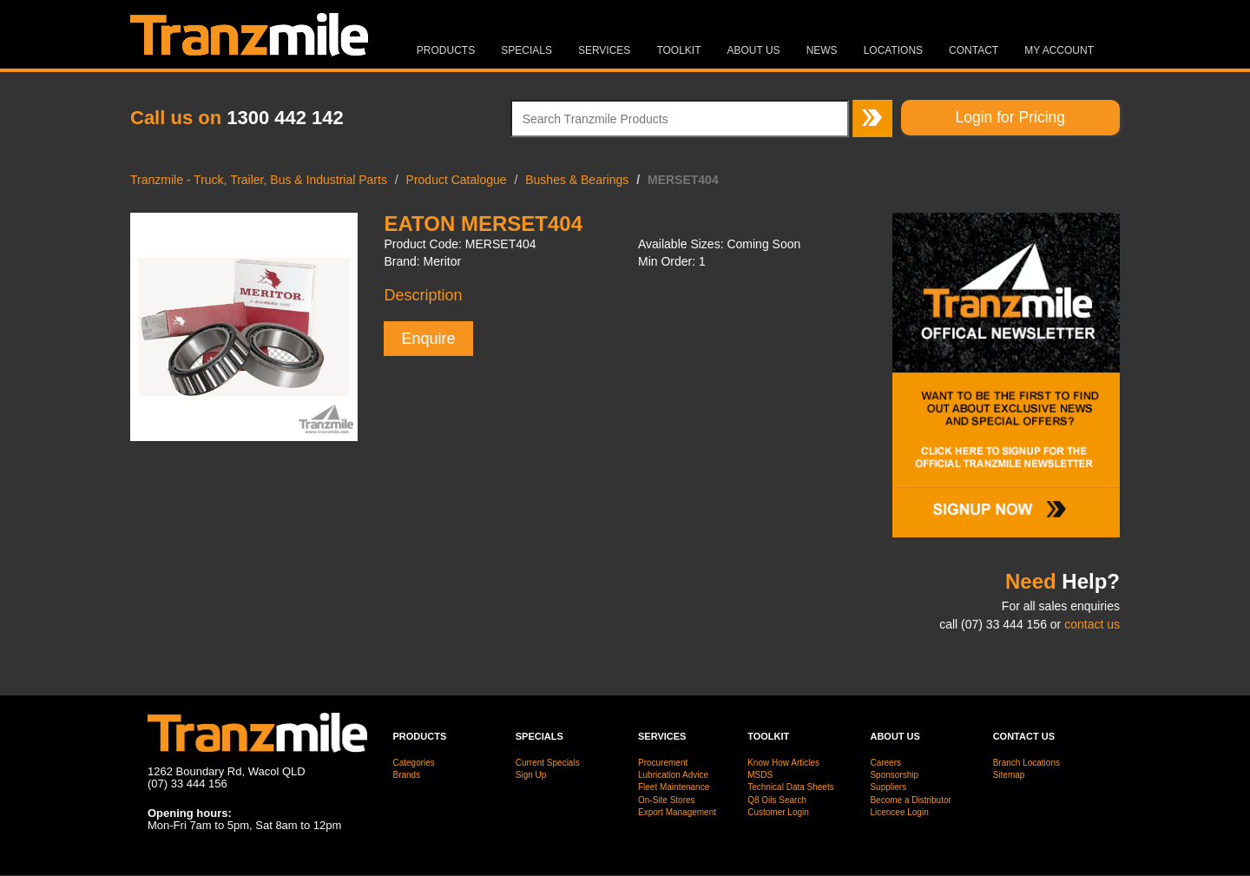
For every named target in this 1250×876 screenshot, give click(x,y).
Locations (893, 50)
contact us (1092, 624)
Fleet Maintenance (673, 787)
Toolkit (678, 50)
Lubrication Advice (673, 775)
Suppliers (888, 787)
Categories (414, 762)
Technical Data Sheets (790, 787)
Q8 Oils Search (776, 800)
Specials (526, 50)
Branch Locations (1026, 762)
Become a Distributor (910, 800)
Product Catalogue (456, 180)
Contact (973, 50)
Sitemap (1009, 775)
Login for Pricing (1010, 117)
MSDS (760, 775)
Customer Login (778, 812)
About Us (753, 50)
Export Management (677, 812)
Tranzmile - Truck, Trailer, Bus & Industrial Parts (258, 180)
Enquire (428, 338)
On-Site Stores (666, 800)
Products (446, 50)
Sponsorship (894, 775)
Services (604, 50)
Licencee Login (899, 812)
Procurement (663, 762)
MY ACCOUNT (1059, 50)
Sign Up (531, 775)
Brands (407, 775)
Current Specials (548, 762)
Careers (885, 762)
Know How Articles (783, 762)
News (822, 50)
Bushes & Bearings (576, 180)
